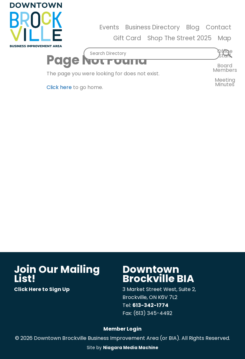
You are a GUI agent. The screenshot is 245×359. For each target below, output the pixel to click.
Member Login (122, 329)
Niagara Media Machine (130, 348)
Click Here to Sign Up (42, 289)
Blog (192, 27)
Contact (218, 27)
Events (109, 27)
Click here (59, 87)
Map (224, 38)
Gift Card (127, 38)
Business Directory (152, 27)
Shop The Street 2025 (179, 38)
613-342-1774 (150, 305)
